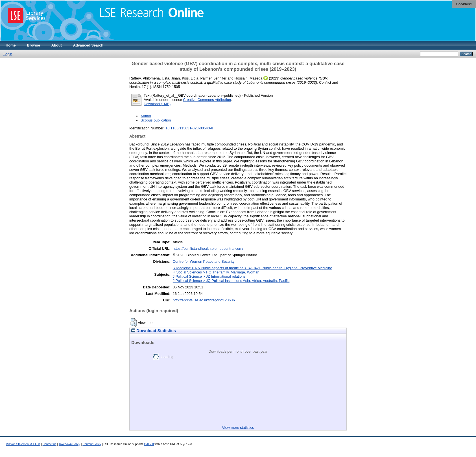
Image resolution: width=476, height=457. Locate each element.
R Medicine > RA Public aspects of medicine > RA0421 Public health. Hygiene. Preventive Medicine (252, 268)
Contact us (49, 444)
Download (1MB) (157, 104)
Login (7, 54)
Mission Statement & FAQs (23, 444)
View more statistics (238, 427)
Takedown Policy (69, 444)
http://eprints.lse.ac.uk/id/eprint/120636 (204, 300)
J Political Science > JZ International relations (209, 276)
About (56, 45)
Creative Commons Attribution (207, 100)
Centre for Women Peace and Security (204, 261)
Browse (33, 45)
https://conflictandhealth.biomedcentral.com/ (208, 248)
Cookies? (464, 4)
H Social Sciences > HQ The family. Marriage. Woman (216, 272)
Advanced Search (88, 45)
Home (11, 45)
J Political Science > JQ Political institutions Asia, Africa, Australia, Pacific (231, 281)
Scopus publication (156, 120)
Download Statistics (153, 330)
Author (146, 116)
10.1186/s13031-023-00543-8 (189, 128)
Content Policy (91, 444)
